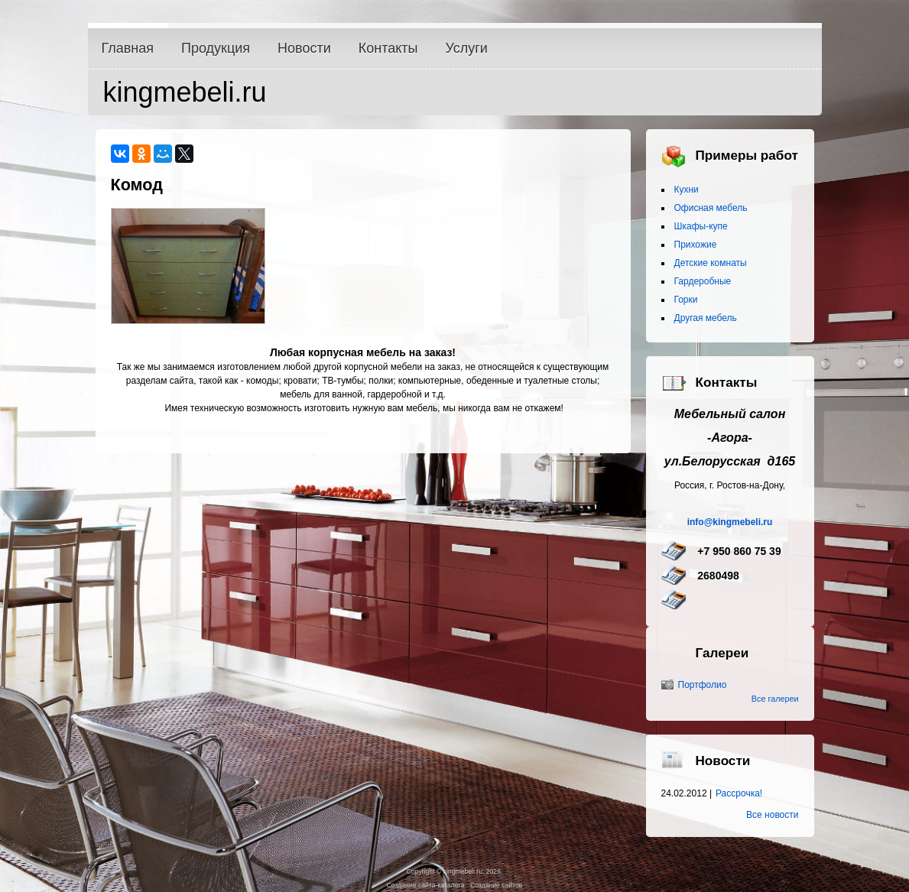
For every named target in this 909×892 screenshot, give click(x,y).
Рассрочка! (739, 793)
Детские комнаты (710, 263)
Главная (128, 48)
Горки (686, 299)
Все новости (772, 814)
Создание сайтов (496, 885)
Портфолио (702, 685)
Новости (304, 48)
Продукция (215, 48)
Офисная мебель (711, 208)
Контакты (388, 48)
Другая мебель (705, 318)
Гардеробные (703, 281)
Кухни (686, 189)
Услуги (467, 48)
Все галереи (775, 698)
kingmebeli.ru (185, 92)
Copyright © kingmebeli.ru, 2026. (455, 871)
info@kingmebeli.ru (730, 522)
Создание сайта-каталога (426, 885)
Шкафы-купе (701, 226)
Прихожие (695, 244)
